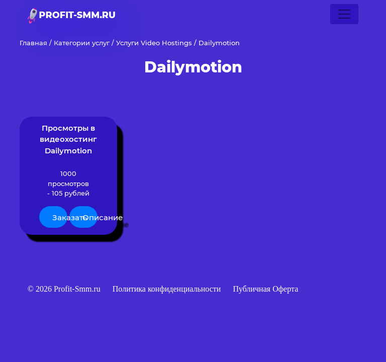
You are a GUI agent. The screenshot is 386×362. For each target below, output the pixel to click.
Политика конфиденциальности (168, 289)
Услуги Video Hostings (154, 43)
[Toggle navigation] (344, 14)
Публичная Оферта (265, 289)
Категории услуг (82, 43)
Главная (33, 43)
